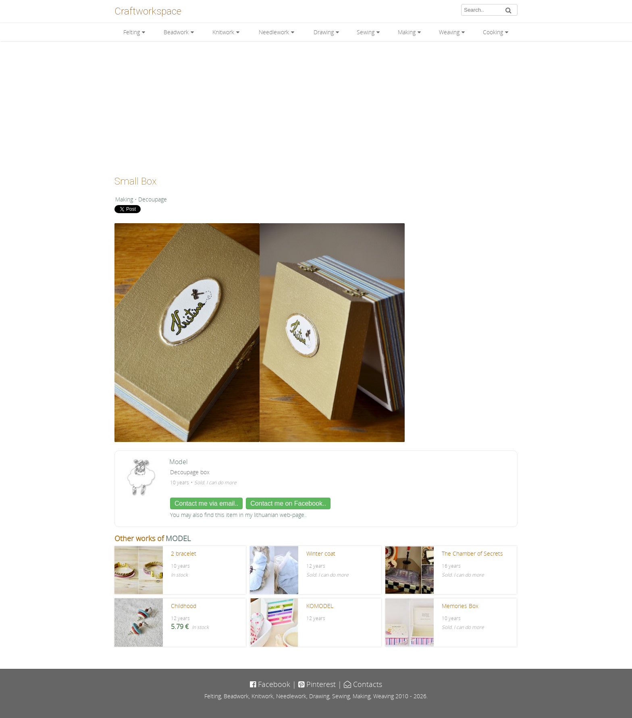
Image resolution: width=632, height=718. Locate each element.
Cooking (493, 32)
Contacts (363, 684)
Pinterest (317, 684)
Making (407, 32)
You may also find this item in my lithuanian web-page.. (238, 515)
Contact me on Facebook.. (288, 503)
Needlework (274, 32)
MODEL (178, 538)
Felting (131, 32)
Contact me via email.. (206, 503)
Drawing (324, 32)
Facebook (270, 684)
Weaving (449, 32)
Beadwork (176, 32)
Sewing (365, 32)
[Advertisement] (316, 105)
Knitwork (223, 32)
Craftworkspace (147, 11)
